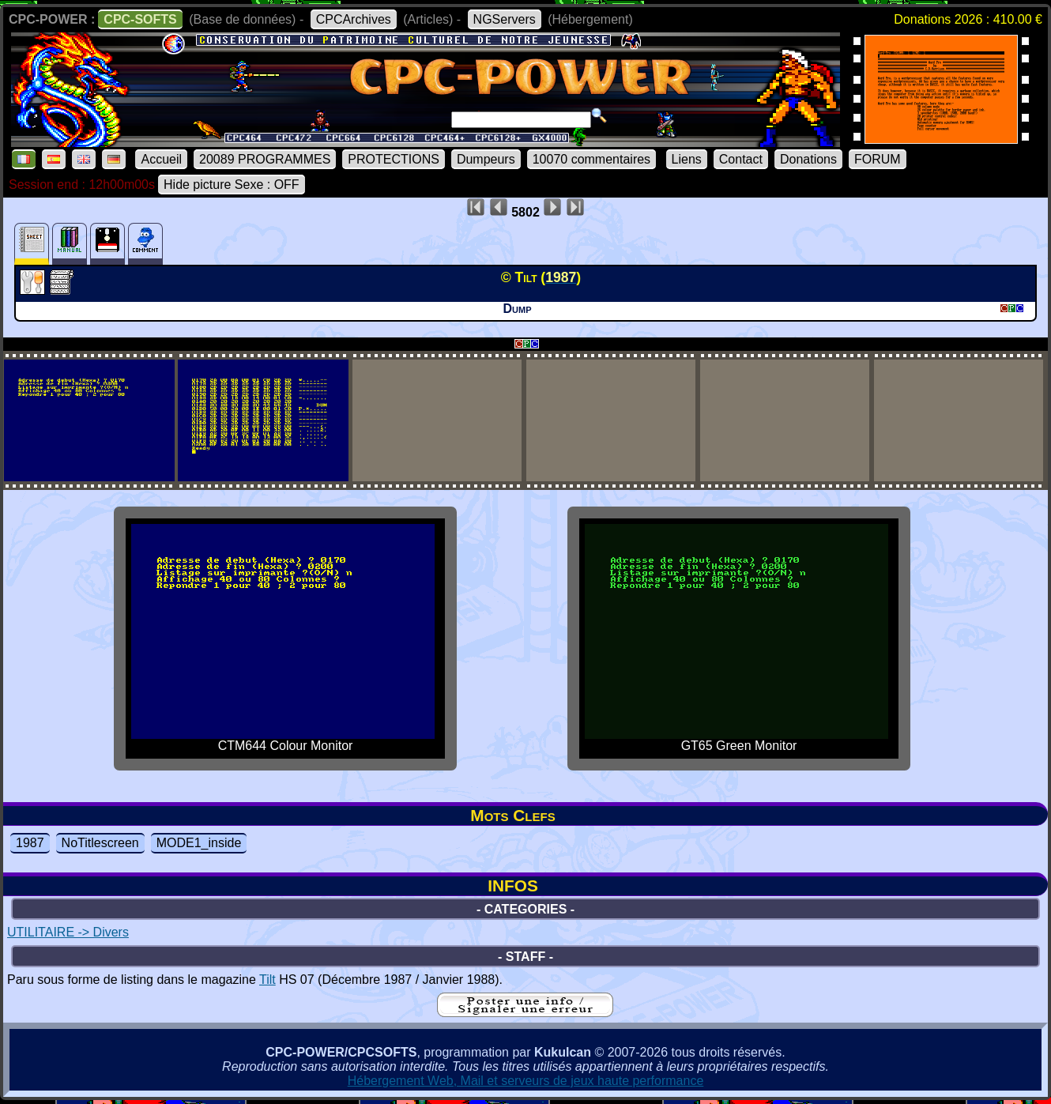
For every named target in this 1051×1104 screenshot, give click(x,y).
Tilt (267, 979)
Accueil (161, 159)
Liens (687, 159)
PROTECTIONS (393, 159)
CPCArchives (353, 19)
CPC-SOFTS (140, 19)
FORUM (877, 159)
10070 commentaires (591, 159)
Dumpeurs (486, 159)
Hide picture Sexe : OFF (231, 184)
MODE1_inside (199, 843)
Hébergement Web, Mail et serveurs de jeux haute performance (526, 1080)
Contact (741, 159)
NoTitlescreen (100, 843)
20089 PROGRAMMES (264, 159)
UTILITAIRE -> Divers (68, 932)
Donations (808, 159)
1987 (30, 843)
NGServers (504, 19)
